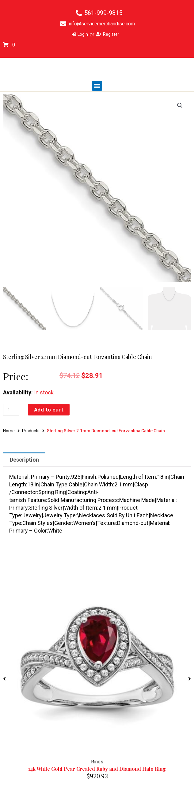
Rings (97, 762)
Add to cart (48, 409)
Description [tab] (24, 459)
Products (31, 430)
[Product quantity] (11, 409)
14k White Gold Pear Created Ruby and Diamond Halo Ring (97, 769)
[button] (97, 86)
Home (9, 430)
